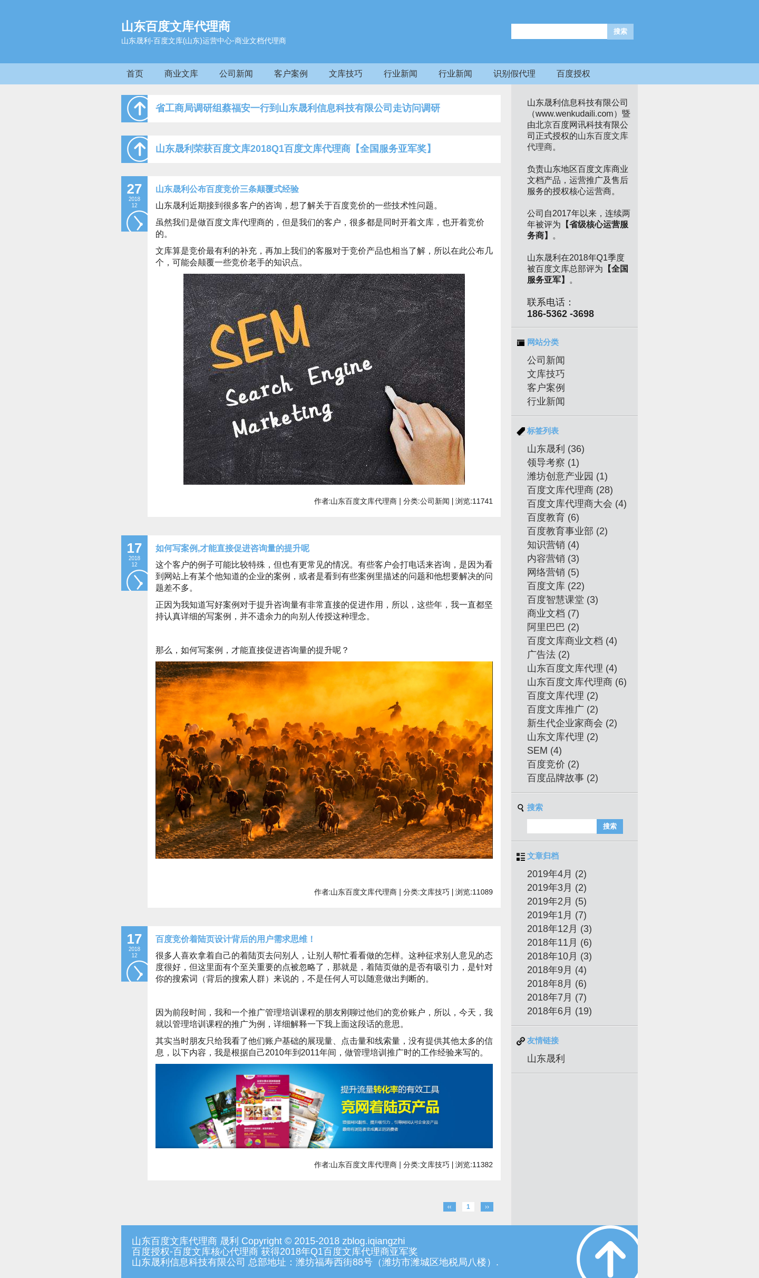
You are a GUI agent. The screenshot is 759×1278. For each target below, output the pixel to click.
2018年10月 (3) (559, 956)
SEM (544, 750)
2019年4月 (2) (557, 874)
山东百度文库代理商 (175, 26)
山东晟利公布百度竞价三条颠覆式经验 (227, 189)
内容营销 (553, 558)
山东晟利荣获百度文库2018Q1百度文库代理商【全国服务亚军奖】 (295, 148)
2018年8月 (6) (557, 983)
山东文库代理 (562, 737)
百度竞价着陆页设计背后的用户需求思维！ (235, 939)
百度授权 (573, 73)
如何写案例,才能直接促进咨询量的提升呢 (232, 548)
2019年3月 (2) (557, 887)
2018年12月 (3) (559, 929)
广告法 (548, 654)
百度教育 (553, 517)
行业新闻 (400, 73)
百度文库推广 (562, 709)
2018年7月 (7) (557, 997)
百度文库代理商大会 (577, 503)
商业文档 (553, 613)
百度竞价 (553, 764)
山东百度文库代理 (572, 668)
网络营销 (553, 572)
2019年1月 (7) (557, 915)
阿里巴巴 (553, 627)
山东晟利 (556, 449)
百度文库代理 (562, 695)
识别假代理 (514, 73)
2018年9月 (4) (557, 970)
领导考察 (553, 462)
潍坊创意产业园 (567, 476)
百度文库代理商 (570, 490)
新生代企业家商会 (572, 723)
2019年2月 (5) (557, 901)
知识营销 (553, 545)
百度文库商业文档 (572, 641)
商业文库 (181, 73)
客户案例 (291, 73)
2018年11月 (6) (559, 942)
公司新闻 (236, 73)
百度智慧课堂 (562, 599)
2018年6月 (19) (559, 1011)
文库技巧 (346, 73)
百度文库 (556, 586)
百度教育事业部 (567, 531)
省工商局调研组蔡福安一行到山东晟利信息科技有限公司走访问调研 (297, 108)
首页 (134, 73)
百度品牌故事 (562, 778)
